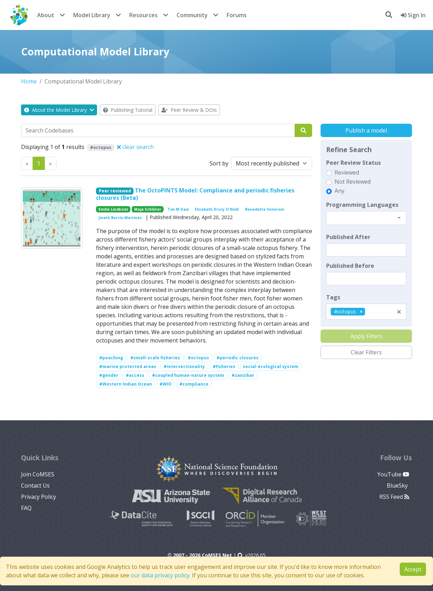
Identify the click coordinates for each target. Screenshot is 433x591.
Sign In (413, 15)
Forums (237, 15)
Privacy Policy (38, 497)
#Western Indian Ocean (125, 384)
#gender (108, 375)
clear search (135, 147)
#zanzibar (243, 375)
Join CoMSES (37, 474)
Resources (143, 15)
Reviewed (347, 172)
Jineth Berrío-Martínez (120, 217)
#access (135, 375)
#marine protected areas (127, 366)
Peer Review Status (353, 162)
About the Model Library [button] (59, 110)
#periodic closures (237, 358)
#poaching (111, 358)
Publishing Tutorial (127, 110)
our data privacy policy (160, 575)
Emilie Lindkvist (113, 209)
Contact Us (35, 485)
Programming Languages (362, 204)
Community (192, 15)
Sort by (218, 163)
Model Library (91, 15)
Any (339, 190)
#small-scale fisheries (155, 358)
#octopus (198, 358)
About (45, 15)
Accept (412, 569)
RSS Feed (394, 497)
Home (29, 81)
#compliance (193, 384)
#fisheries (224, 366)
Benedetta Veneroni (264, 209)
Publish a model (366, 130)
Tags (333, 297)
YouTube (393, 474)
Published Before (350, 265)
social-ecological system (270, 366)
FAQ (26, 508)
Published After (348, 236)
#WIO (165, 384)
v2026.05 (252, 555)
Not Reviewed (353, 181)
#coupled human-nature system (188, 375)
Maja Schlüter (147, 209)
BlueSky (398, 485)
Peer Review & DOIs (189, 110)
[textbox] (366, 250)
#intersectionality (184, 366)
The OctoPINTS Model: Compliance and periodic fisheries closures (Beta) (195, 194)
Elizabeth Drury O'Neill (217, 209)
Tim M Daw (178, 209)
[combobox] (366, 218)
